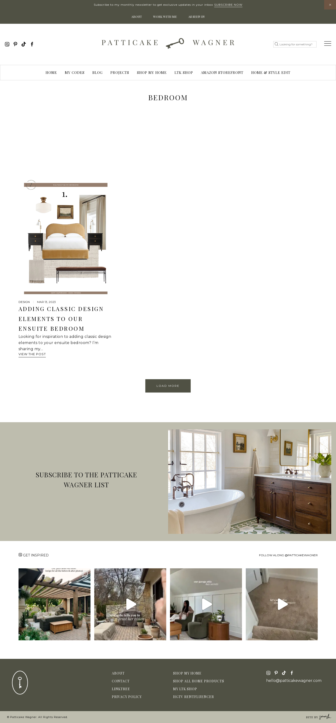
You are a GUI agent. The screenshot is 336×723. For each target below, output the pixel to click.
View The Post (32, 354)
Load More (168, 386)
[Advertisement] (168, 143)
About (136, 16)
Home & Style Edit (270, 72)
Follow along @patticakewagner (288, 555)
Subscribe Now (228, 4)
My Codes (75, 72)
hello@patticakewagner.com (294, 681)
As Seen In (196, 16)
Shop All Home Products (198, 681)
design (24, 302)
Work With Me (165, 16)
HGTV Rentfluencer (193, 696)
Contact (121, 681)
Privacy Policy (127, 696)
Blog (97, 72)
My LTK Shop (185, 689)
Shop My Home (152, 72)
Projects (119, 72)
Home (51, 72)
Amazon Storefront (222, 72)
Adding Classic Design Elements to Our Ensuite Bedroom (61, 318)
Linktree (121, 689)
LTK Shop (184, 72)
